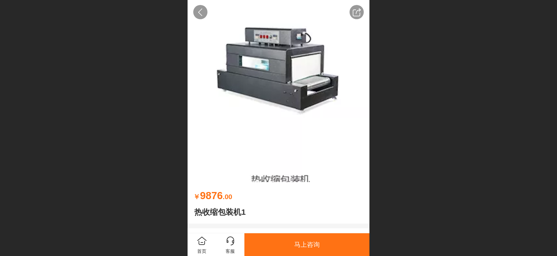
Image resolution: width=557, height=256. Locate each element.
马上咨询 (307, 244)
